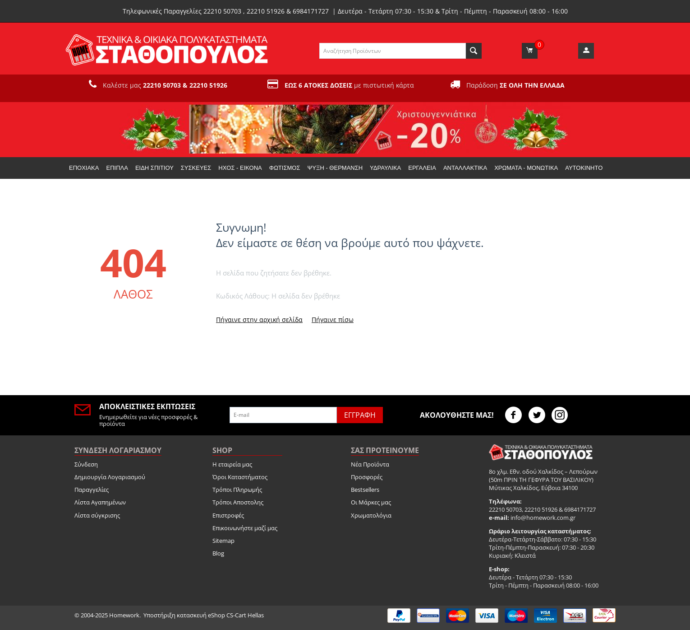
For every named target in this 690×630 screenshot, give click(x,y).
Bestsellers (365, 489)
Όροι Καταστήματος (239, 477)
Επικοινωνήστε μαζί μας (244, 528)
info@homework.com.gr (543, 517)
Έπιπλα (117, 167)
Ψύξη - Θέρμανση (335, 167)
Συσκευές (196, 167)
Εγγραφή (360, 415)
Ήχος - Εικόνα (240, 167)
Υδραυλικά (385, 167)
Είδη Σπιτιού (154, 167)
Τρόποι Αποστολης (237, 502)
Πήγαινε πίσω (333, 319)
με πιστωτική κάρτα (349, 85)
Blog (218, 553)
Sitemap (223, 541)
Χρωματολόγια (371, 515)
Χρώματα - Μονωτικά (526, 167)
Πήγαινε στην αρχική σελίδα (259, 319)
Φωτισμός (284, 167)
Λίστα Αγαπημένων (100, 502)
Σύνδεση (86, 464)
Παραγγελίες (91, 489)
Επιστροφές (228, 515)
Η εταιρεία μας (232, 464)
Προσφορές (366, 477)
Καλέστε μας (165, 85)
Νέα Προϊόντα (370, 464)
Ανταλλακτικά (465, 167)
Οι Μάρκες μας (371, 502)
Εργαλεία (422, 167)
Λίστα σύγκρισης (97, 515)
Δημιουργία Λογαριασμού (109, 477)
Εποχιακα (84, 167)
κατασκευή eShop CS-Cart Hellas (220, 615)
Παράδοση (515, 85)
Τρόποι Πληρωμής (237, 489)
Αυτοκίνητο (584, 167)
